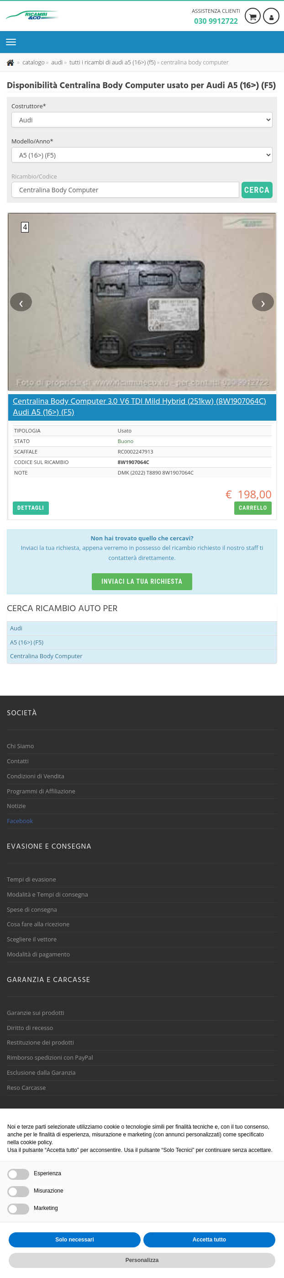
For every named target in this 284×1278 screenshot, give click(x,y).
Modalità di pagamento (38, 954)
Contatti (18, 761)
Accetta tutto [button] (209, 1239)
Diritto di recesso (30, 1028)
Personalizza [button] (142, 1260)
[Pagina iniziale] (11, 62)
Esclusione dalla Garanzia (41, 1072)
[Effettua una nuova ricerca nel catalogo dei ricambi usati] (33, 62)
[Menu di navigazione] (13, 42)
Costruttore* (28, 106)
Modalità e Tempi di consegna (47, 894)
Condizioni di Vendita (35, 776)
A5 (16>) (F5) (26, 642)
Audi (16, 628)
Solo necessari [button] (74, 1239)
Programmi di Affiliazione (41, 791)
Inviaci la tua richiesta (142, 581)
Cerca (257, 190)
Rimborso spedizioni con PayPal (50, 1057)
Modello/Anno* (32, 141)
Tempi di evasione (31, 879)
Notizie (16, 806)
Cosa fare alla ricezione (38, 924)
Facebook (20, 821)
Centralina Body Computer (46, 656)
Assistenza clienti (216, 16)
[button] (31, 508)
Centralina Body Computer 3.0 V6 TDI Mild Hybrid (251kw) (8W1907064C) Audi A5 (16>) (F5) (139, 407)
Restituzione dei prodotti (40, 1042)
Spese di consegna (32, 909)
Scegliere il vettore (32, 939)
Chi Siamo (20, 746)
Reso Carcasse (26, 1087)
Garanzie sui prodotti (35, 1013)
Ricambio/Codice (34, 176)
